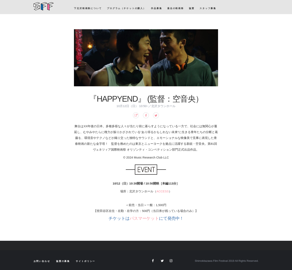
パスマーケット (144, 218)
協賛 (192, 8)
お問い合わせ (42, 261)
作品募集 (156, 8)
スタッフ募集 (208, 8)
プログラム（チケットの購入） (126, 8)
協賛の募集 (63, 261)
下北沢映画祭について (88, 8)
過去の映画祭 (175, 8)
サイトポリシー (85, 261)
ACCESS (162, 191)
